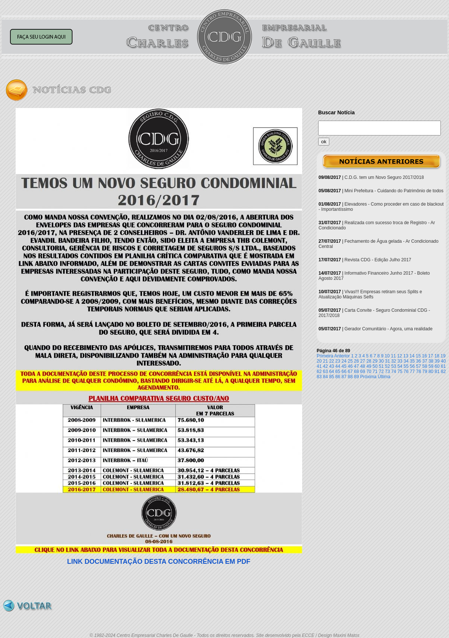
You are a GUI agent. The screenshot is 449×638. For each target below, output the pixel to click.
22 (331, 361)
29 (374, 361)
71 (374, 371)
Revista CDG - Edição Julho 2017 (378, 259)
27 (362, 361)
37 (424, 361)
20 (319, 361)
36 (418, 361)
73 (387, 371)
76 (406, 371)
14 (412, 356)
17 (430, 356)
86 (337, 376)
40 (443, 361)
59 (431, 366)
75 (399, 371)
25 (350, 361)
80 (431, 371)
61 (443, 366)
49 (368, 366)
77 (412, 371)
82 (443, 371)
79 (424, 371)
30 (381, 361)
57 (418, 366)
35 (412, 361)
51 (381, 366)
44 (337, 366)
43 (331, 366)
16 (424, 356)
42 (325, 366)
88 (350, 376)
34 (406, 361)
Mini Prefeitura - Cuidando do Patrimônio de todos (394, 190)
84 (325, 376)
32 (393, 361)
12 (399, 356)
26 (356, 361)
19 (442, 356)
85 (331, 376)
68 (356, 371)
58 (424, 366)
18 (437, 356)
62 (319, 371)
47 (356, 366)
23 (337, 361)
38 (431, 361)
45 (344, 366)
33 (399, 361)
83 (319, 376)
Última (384, 376)
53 (393, 366)
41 (319, 366)
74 (393, 371)
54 (399, 366)
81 (437, 371)
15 (418, 356)
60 (437, 366)
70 (368, 371)
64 (331, 371)
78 (418, 371)
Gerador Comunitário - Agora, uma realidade (389, 328)
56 (412, 366)
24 (344, 361)
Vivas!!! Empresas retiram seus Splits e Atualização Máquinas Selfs (370, 294)
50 (374, 366)
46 (350, 366)
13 (405, 356)
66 (344, 371)
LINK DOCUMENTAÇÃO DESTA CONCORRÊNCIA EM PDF (159, 561)
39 (437, 361)
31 (387, 361)
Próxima (368, 376)
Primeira (325, 356)
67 (350, 371)
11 (393, 356)
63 (325, 371)
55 (406, 366)
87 (344, 376)
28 (368, 361)
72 (381, 371)
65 (337, 371)
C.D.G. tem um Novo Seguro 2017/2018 (384, 177)
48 (362, 366)
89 (356, 376)
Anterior (342, 356)
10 (387, 356)
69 (362, 371)
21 (325, 361)
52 (387, 366)
